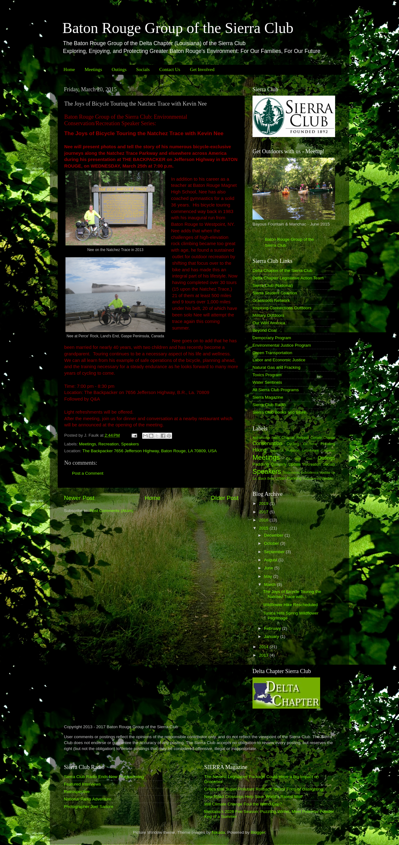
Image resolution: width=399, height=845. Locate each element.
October (272, 543)
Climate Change (322, 437)
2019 (264, 503)
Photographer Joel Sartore (88, 806)
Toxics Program (266, 375)
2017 (264, 512)
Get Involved (202, 69)
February (273, 628)
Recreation (109, 444)
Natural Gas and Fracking (276, 367)
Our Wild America (268, 322)
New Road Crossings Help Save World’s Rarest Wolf (253, 796)
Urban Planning (288, 478)
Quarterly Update (285, 464)
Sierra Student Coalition (274, 293)
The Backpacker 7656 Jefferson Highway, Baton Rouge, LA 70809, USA (149, 451)
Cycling (292, 444)
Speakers (130, 444)
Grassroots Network (271, 300)
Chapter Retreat (295, 437)
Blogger (258, 832)
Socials (143, 69)
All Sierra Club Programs (275, 389)
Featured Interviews (82, 784)
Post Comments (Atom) (111, 510)
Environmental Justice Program (281, 345)
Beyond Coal (264, 330)
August (271, 560)
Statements (291, 472)
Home (69, 69)
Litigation (328, 450)
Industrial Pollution (285, 450)
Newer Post (79, 498)
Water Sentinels (267, 382)
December (274, 535)
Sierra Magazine (267, 397)
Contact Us (169, 69)
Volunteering (311, 478)
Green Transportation (272, 352)
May (268, 576)
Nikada (218, 832)
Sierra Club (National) (272, 285)
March (270, 584)
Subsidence (309, 472)
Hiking (259, 450)
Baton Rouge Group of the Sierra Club (177, 28)
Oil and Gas (299, 458)
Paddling (260, 464)
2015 (264, 528)
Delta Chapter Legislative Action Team (288, 278)
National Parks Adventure (87, 799)
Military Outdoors (268, 315)
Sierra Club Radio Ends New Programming (104, 776)
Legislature (310, 450)
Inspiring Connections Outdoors (281, 308)
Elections (310, 444)
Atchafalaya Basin (266, 437)
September (275, 551)
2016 (264, 520)
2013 (264, 655)
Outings (119, 69)
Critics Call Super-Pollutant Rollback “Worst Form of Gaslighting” (264, 789)
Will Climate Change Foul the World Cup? (243, 804)
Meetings (93, 69)
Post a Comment (87, 473)
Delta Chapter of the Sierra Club (282, 270)
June (269, 568)
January (272, 636)
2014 (264, 646)
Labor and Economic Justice (278, 360)
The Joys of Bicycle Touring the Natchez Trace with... (292, 594)
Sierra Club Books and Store (279, 412)
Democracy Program (271, 337)
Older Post (224, 498)
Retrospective (77, 791)
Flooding (327, 444)
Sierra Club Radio (269, 404)
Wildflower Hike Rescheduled (290, 604)
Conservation (267, 443)
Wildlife (327, 478)
